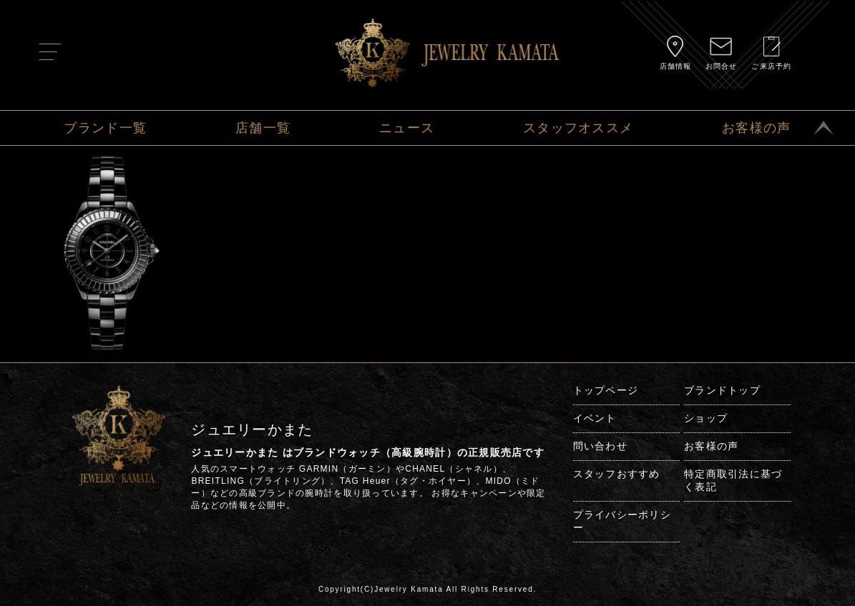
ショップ (706, 418)
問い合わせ (600, 446)
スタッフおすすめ (616, 474)
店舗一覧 (262, 128)
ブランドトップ (722, 390)
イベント (595, 418)
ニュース (406, 128)
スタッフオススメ (578, 128)
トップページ (606, 390)
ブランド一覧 (105, 128)
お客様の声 (756, 128)
